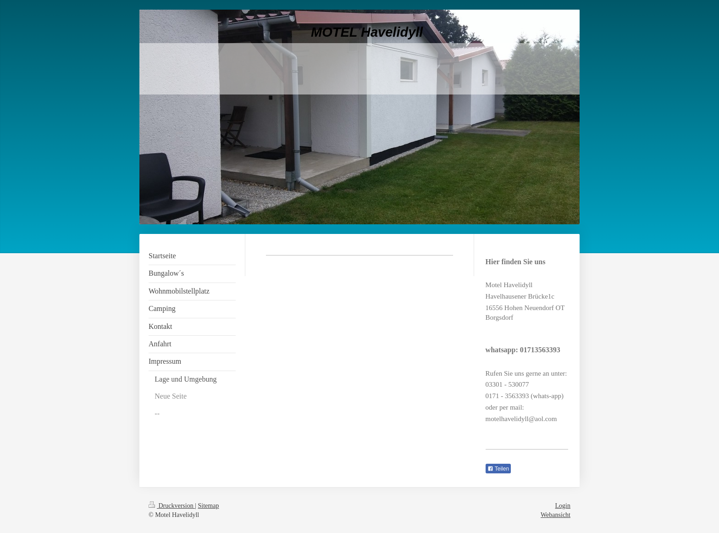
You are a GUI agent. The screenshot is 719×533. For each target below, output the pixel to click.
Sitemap (208, 505)
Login (562, 505)
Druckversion (172, 505)
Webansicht (555, 514)
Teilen (498, 469)
